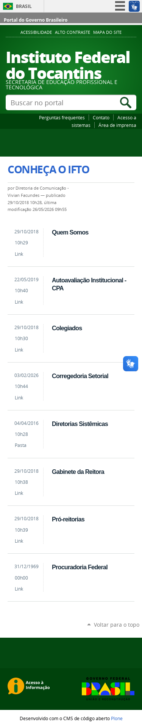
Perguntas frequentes (62, 117)
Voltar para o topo (116, 624)
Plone (117, 718)
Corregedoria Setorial (80, 375)
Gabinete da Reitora (78, 471)
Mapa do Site (107, 32)
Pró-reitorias (68, 519)
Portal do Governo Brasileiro (35, 20)
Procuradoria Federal (80, 567)
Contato (101, 117)
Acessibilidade (36, 32)
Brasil (24, 6)
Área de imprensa (117, 125)
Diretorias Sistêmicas (80, 423)
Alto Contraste (72, 32)
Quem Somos (70, 232)
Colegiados (67, 328)
